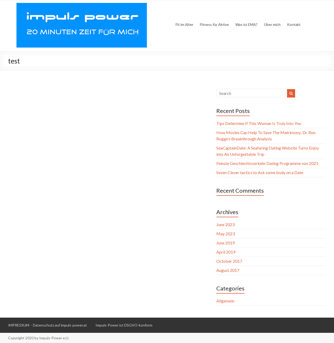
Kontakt (294, 24)
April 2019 (225, 251)
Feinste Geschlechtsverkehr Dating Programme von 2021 (267, 163)
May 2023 (225, 233)
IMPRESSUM (18, 325)
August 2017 (227, 270)
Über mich (272, 24)
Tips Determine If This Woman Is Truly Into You (258, 123)
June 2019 (225, 242)
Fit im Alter (184, 24)
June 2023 (225, 224)
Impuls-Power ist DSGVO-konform (124, 325)
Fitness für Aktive (214, 24)
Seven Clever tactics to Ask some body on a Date (259, 172)
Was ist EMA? (246, 24)
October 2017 (229, 261)
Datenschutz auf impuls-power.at (60, 325)
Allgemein (225, 300)
